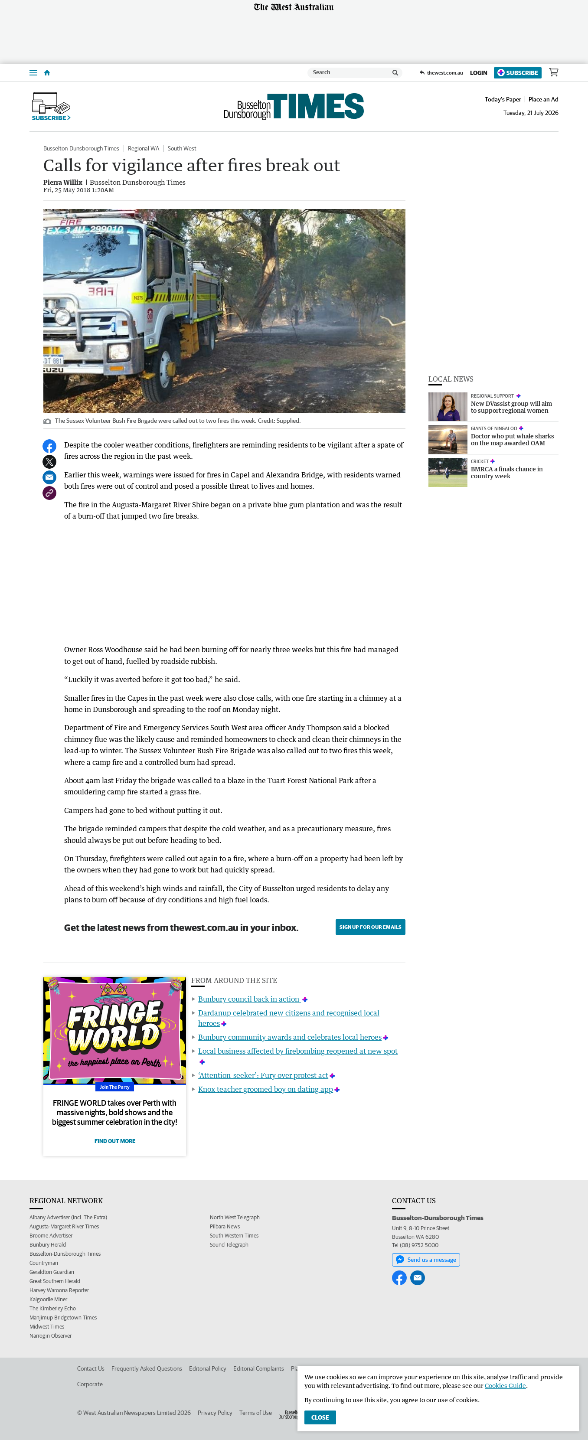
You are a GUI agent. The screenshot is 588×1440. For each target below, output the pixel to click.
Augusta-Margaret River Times (64, 1226)
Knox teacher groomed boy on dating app (265, 1089)
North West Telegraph (235, 1217)
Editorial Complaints (258, 1368)
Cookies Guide (505, 1385)
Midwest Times (46, 1326)
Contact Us (91, 1368)
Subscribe (517, 72)
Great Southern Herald (54, 1281)
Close (320, 1417)
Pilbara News (225, 1226)
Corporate (90, 1384)
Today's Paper (503, 99)
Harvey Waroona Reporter (59, 1290)
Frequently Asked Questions (146, 1368)
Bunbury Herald (47, 1244)
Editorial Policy (207, 1368)
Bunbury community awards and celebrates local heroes (290, 1037)
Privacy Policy (215, 1412)
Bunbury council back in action (249, 999)
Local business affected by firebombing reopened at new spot (298, 1051)
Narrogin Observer (50, 1335)
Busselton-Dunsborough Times (81, 148)
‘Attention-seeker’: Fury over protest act (263, 1075)
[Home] (47, 73)
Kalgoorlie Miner (48, 1299)
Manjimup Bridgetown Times (63, 1317)
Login (478, 72)
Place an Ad (544, 99)
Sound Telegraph (229, 1244)
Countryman (43, 1263)
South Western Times (234, 1235)
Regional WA (143, 148)
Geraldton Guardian (51, 1272)
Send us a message (426, 1259)
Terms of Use (255, 1412)
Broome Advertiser (50, 1235)
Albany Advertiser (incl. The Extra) (68, 1217)
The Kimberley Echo (52, 1308)
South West (182, 148)
